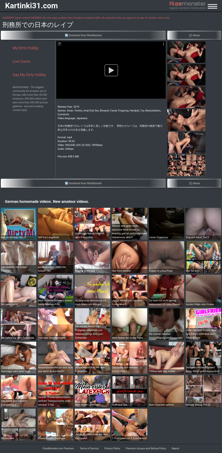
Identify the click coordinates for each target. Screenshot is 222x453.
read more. (164, 17)
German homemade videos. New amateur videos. (47, 201)
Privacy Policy (112, 448)
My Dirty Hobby (25, 48)
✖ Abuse (194, 35)
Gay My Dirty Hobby (29, 75)
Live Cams (21, 61)
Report (175, 448)
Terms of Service (89, 448)
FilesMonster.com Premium (58, 448)
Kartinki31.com (31, 5)
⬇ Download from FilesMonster (83, 35)
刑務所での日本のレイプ (37, 25)
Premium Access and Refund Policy (146, 448)
